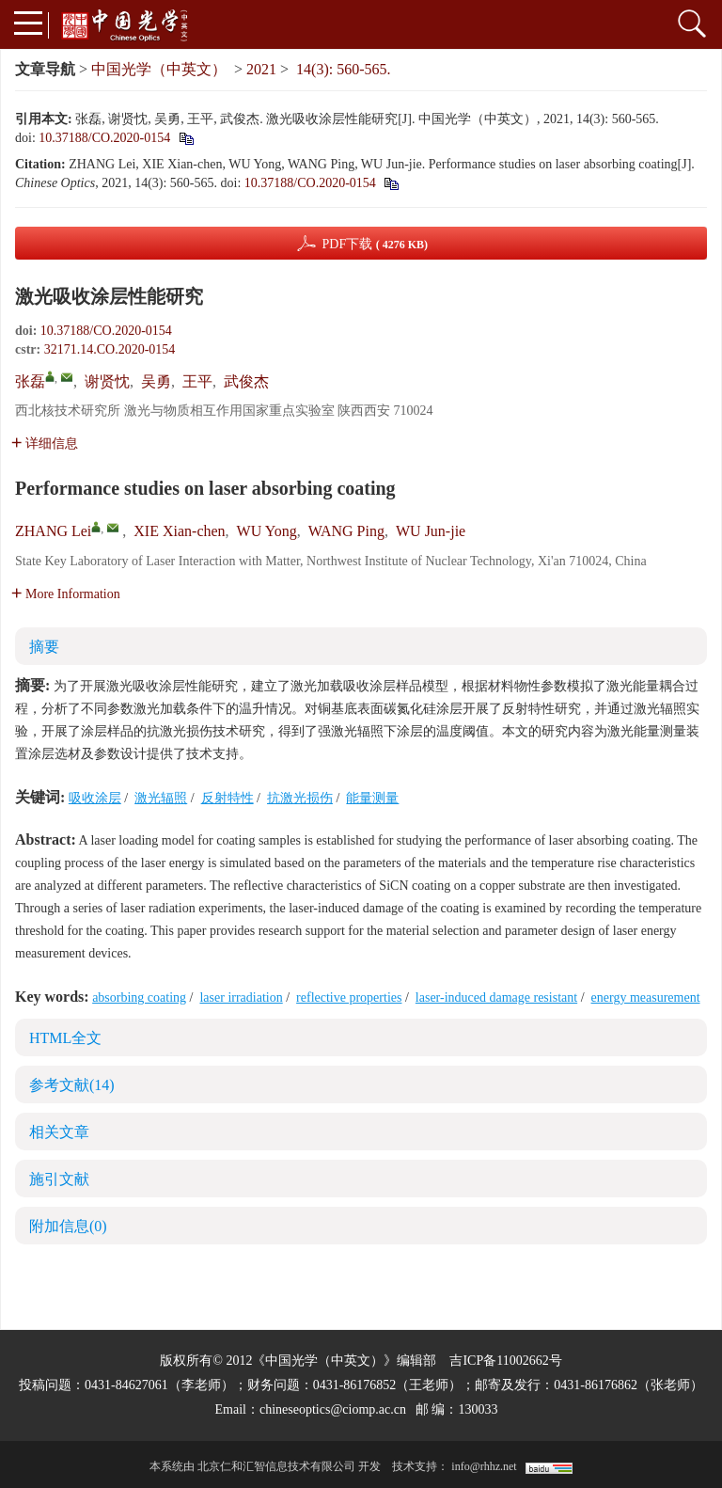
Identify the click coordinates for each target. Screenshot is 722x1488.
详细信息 (44, 443)
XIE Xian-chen (179, 531)
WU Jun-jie (430, 531)
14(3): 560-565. (343, 69)
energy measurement (645, 997)
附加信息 (68, 1226)
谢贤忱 (107, 381)
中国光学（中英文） (159, 69)
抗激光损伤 (300, 798)
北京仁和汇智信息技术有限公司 (276, 1466)
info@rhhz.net (483, 1466)
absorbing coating (139, 997)
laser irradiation (240, 997)
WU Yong (267, 531)
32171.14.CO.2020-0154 (110, 349)
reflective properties (348, 997)
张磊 (30, 381)
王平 (197, 381)
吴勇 (156, 381)
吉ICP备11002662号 (505, 1360)
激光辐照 (160, 798)
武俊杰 (246, 381)
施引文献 (59, 1179)
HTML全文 (65, 1038)
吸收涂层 (95, 798)
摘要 (44, 647)
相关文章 (59, 1132)
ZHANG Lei (53, 531)
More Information (65, 594)
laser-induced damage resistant (496, 997)
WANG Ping (346, 531)
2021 (261, 69)
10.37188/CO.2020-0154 (104, 138)
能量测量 (372, 798)
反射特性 (227, 798)
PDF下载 (375, 244)
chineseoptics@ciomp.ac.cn (332, 1409)
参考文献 (72, 1085)
